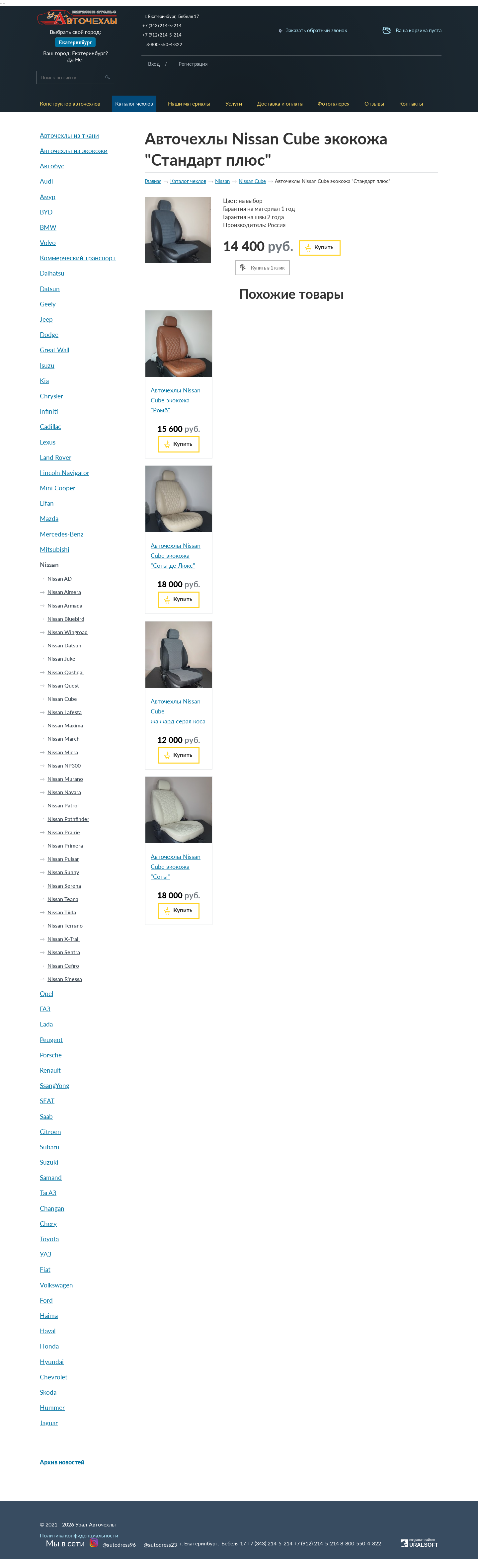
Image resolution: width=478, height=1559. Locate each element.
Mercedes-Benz (62, 517)
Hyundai (52, 1345)
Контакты (370, 68)
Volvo (48, 226)
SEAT (47, 1084)
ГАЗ (45, 992)
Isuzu (47, 349)
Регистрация (448, 71)
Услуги (248, 68)
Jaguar (49, 1406)
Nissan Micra (62, 735)
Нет (79, 59)
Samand (51, 1161)
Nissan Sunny (63, 856)
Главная (153, 165)
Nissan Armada (64, 589)
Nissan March (63, 722)
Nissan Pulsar (63, 842)
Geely (48, 287)
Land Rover (55, 441)
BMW (48, 211)
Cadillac (50, 410)
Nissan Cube (62, 682)
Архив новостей (62, 1445)
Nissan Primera (65, 829)
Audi (46, 165)
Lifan (47, 487)
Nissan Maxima (65, 709)
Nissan (49, 548)
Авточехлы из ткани (69, 119)
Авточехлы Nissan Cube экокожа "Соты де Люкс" (175, 539)
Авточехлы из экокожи (74, 134)
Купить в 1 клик (268, 251)
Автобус (52, 149)
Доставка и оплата (274, 71)
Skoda (48, 1376)
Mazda (49, 502)
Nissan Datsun (64, 629)
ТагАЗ (48, 1176)
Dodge (49, 318)
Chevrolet (53, 1360)
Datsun (50, 272)
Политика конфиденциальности (79, 1531)
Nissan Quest (63, 669)
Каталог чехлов (189, 71)
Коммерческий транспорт (78, 241)
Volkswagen (56, 1268)
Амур (47, 180)
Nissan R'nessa (64, 962)
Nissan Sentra (63, 936)
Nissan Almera (64, 575)
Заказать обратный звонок (326, 30)
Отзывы (342, 68)
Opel (46, 977)
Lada (46, 1008)
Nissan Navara (64, 776)
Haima (49, 1299)
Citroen (50, 1115)
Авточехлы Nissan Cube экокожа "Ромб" (175, 383)
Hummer (52, 1391)
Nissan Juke (61, 642)
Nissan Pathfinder (68, 802)
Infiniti (49, 395)
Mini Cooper (57, 471)
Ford (46, 1284)
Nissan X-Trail (63, 922)
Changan (52, 1191)
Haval (47, 1314)
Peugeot (51, 1023)
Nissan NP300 (64, 749)
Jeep (46, 303)
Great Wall (54, 333)
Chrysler (51, 379)
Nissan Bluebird (65, 602)
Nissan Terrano (65, 909)
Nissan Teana (62, 882)
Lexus (47, 425)
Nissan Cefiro (63, 949)
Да (70, 59)
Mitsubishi (54, 533)
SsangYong (54, 1069)
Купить (323, 230)
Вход (409, 71)
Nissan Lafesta (64, 696)
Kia (44, 364)
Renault (50, 1054)
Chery (48, 1207)
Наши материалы (219, 71)
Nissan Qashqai (65, 655)
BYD (46, 196)
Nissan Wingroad (67, 616)
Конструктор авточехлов (157, 71)
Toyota (49, 1222)
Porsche (51, 1038)
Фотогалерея (309, 68)
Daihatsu (52, 257)
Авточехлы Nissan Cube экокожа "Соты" (175, 850)
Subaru (49, 1130)
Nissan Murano (65, 762)
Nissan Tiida (61, 896)
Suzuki (49, 1146)
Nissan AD (59, 562)
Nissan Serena (64, 869)
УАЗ (45, 1238)
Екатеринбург (75, 42)
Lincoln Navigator (64, 456)
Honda (49, 1330)
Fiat (45, 1253)
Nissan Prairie (63, 816)
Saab (46, 1100)
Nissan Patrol (63, 789)
